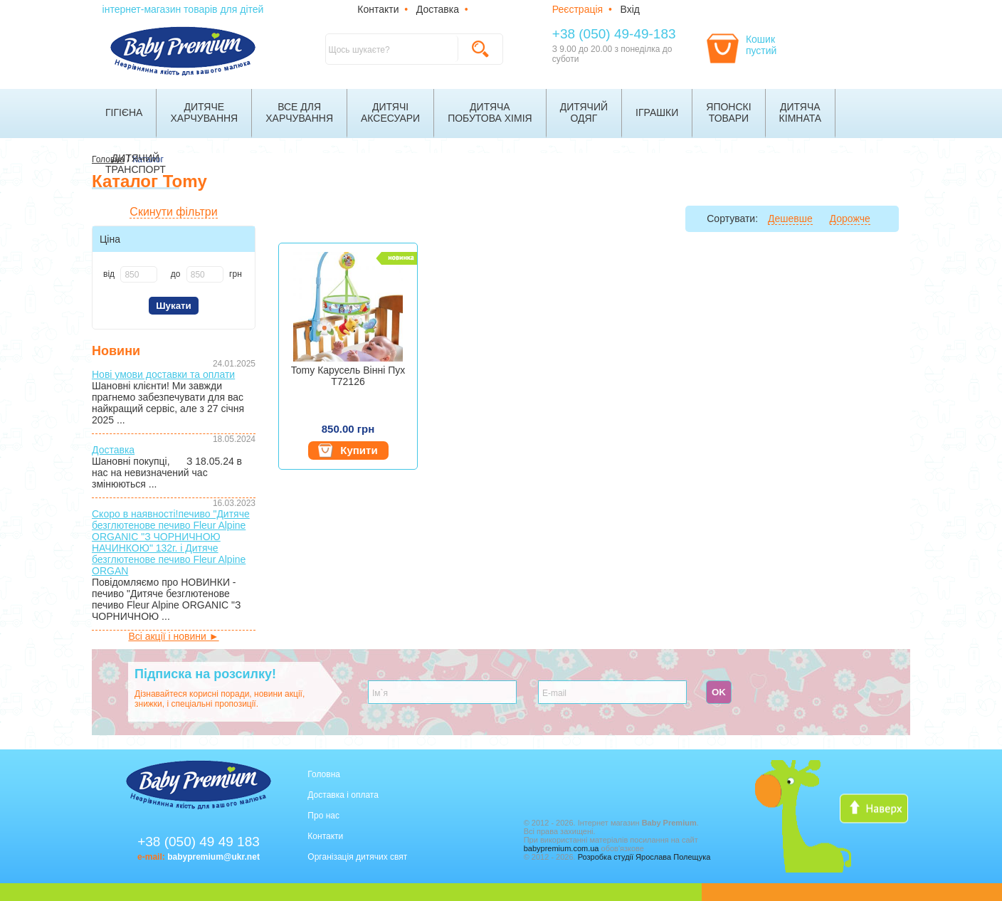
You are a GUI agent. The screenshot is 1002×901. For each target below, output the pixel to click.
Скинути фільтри (173, 212)
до (176, 274)
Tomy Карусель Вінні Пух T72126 (348, 375)
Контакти (378, 9)
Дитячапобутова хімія (490, 112)
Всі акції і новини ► (173, 636)
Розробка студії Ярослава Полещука (644, 857)
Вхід (630, 9)
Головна (323, 774)
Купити (347, 450)
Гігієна (123, 112)
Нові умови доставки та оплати (163, 374)
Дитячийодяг (584, 112)
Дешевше (790, 218)
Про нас (323, 816)
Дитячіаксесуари (390, 112)
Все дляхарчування (299, 112)
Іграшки (657, 112)
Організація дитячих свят (357, 857)
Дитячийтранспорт (135, 163)
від (109, 274)
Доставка (437, 9)
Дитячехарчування (204, 112)
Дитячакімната (800, 112)
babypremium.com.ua (561, 848)
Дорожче (850, 218)
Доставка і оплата (343, 795)
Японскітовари (728, 112)
